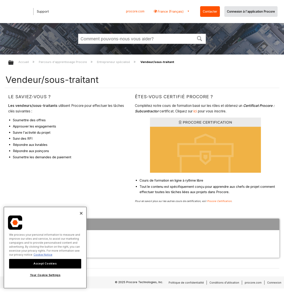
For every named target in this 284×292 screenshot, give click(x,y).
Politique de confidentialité (186, 282)
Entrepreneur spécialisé (114, 62)
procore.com (135, 11)
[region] (45, 247)
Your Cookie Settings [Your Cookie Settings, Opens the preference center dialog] (45, 275)
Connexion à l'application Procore (251, 11)
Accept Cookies (45, 263)
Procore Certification (219, 201)
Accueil (24, 62)
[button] (199, 38)
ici (195, 111)
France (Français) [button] (170, 11)
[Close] (81, 213)
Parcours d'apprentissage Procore (63, 62)
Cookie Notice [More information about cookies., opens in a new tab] (43, 254)
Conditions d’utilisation (224, 282)
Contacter (210, 11)
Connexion (274, 282)
